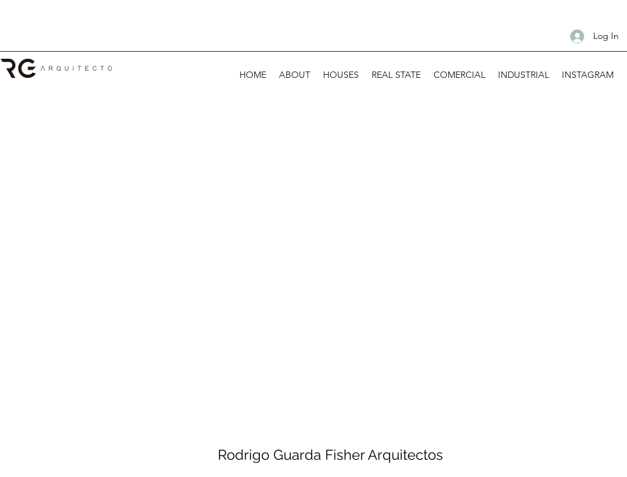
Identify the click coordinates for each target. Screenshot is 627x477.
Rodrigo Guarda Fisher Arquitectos (330, 454)
